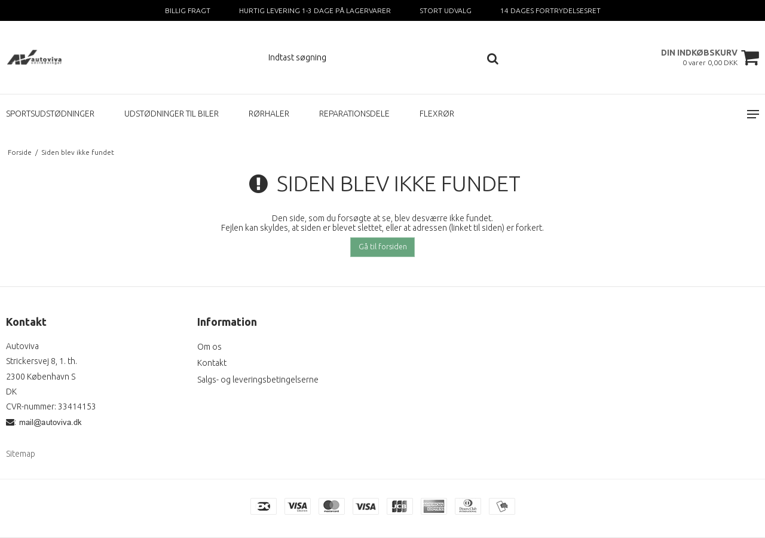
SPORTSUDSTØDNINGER (50, 113)
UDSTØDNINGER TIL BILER (171, 113)
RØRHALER (269, 113)
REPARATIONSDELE (354, 113)
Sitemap (20, 453)
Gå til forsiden (383, 246)
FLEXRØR (437, 113)
